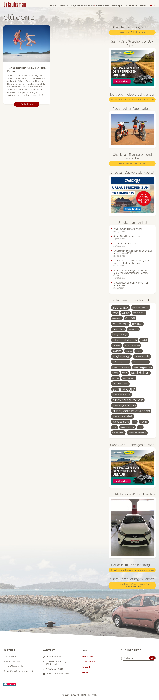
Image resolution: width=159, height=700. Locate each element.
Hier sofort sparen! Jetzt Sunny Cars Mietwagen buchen (132, 585)
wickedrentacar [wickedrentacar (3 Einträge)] (118, 433)
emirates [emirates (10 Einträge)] (118, 329)
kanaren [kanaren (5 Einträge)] (116, 345)
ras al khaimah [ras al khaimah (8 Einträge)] (140, 372)
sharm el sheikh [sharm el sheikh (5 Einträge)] (120, 383)
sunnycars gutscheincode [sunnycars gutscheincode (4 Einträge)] (124, 405)
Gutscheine (131, 5)
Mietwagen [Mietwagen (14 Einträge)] (121, 356)
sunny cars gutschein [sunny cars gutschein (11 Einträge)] (127, 400)
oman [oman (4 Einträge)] (124, 372)
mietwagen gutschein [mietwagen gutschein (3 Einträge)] (120, 362)
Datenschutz (88, 661)
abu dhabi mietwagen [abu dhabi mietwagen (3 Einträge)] (140, 307)
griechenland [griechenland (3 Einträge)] (133, 329)
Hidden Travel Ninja (13, 666)
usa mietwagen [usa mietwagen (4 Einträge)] (127, 427)
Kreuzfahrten (102, 5)
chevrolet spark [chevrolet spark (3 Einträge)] (139, 313)
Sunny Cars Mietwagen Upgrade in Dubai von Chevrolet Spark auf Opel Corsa (131, 273)
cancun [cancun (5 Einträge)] (125, 313)
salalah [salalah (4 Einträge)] (115, 378)
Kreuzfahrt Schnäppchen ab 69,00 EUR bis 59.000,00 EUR (132, 252)
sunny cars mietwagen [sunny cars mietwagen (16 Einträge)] (131, 411)
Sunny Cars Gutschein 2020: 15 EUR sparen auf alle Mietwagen (131, 261)
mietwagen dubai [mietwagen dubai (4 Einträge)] (142, 356)
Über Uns (63, 5)
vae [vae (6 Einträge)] (140, 427)
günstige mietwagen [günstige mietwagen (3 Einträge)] (120, 335)
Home (53, 5)
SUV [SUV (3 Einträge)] (134, 422)
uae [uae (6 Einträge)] (114, 427)
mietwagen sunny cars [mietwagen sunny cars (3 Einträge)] (121, 367)
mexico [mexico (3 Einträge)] (138, 351)
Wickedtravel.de (11, 661)
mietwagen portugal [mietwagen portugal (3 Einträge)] (140, 362)
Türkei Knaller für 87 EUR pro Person (26, 69)
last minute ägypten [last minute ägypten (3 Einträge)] (132, 345)
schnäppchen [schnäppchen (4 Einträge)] (129, 378)
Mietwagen (117, 5)
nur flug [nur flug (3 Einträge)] (115, 373)
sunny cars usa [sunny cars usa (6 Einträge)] (120, 421)
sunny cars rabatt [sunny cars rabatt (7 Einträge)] (122, 416)
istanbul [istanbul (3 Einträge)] (144, 340)
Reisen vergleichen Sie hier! (132, 163)
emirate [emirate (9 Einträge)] (137, 323)
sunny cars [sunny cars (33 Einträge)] (123, 389)
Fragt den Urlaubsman (82, 5)
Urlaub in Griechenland (124, 243)
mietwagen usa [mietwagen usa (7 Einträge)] (143, 367)
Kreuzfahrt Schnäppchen (132, 32)
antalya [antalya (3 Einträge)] (115, 313)
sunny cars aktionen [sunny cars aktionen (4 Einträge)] (121, 394)
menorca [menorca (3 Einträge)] (128, 351)
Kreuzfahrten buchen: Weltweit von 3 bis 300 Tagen (131, 283)
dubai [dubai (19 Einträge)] (130, 318)
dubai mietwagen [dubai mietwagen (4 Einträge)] (120, 323)
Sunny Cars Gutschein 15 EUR (18, 671)
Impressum (87, 656)
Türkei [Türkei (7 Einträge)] (143, 421)
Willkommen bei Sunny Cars (127, 229)
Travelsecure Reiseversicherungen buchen (132, 99)
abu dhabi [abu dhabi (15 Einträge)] (120, 307)
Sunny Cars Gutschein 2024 (127, 236)
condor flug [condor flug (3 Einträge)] (116, 318)
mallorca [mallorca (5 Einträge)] (116, 351)
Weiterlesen (27, 104)
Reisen (143, 5)
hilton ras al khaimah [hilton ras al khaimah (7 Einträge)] (124, 340)
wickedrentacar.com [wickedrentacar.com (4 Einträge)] (137, 432)
